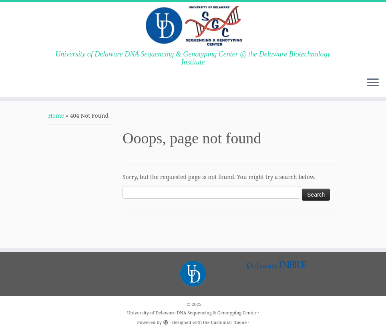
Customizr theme (229, 322)
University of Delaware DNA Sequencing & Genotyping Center (192, 313)
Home (56, 115)
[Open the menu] (373, 83)
